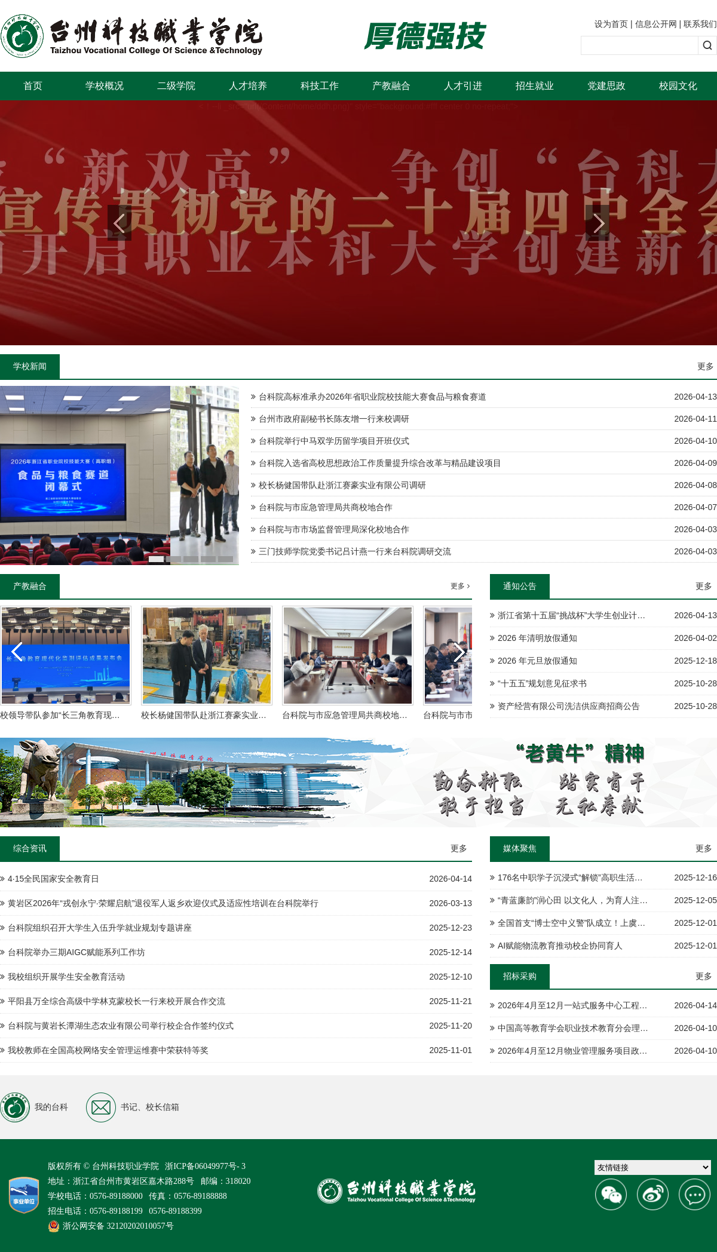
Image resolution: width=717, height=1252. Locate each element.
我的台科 (34, 1107)
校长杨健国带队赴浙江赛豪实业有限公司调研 (224, 715)
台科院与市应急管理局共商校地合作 (349, 715)
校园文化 (678, 86)
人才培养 (248, 86)
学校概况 (104, 86)
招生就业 (535, 86)
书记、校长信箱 (132, 1107)
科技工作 (320, 86)
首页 (32, 86)
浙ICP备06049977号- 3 (205, 1166)
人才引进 (463, 86)
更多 (705, 366)
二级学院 (176, 86)
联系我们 (700, 24)
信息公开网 (656, 24)
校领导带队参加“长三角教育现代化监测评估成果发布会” (103, 715)
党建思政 (606, 86)
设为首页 (611, 24)
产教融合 (391, 86)
